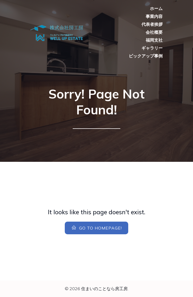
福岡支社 (154, 40)
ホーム (156, 8)
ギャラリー (152, 48)
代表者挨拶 (152, 24)
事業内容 (154, 16)
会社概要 (154, 32)
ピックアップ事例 (146, 56)
